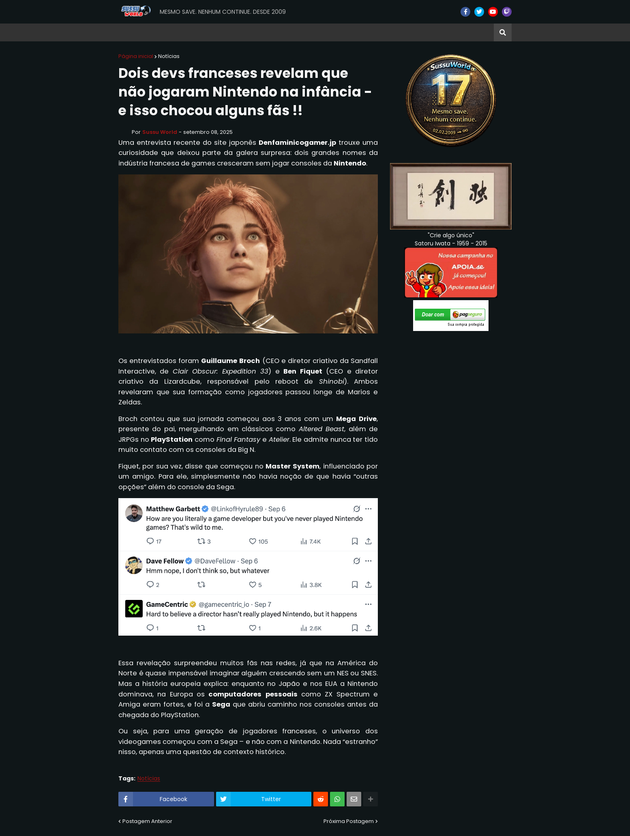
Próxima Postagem (349, 821)
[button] (503, 32)
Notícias (169, 56)
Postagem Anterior (147, 821)
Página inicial (135, 56)
